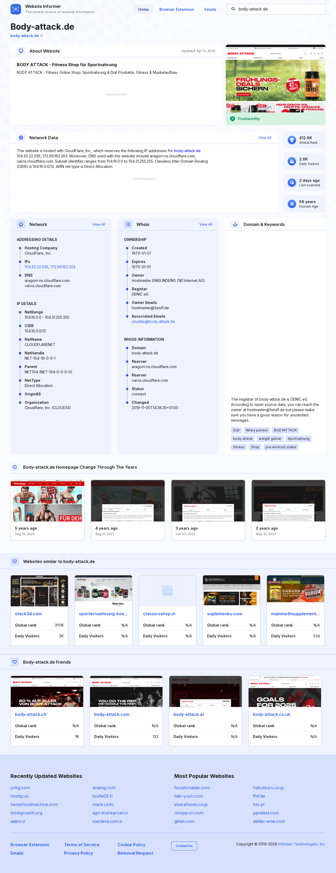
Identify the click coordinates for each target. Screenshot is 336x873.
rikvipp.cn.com (188, 812)
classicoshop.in (159, 613)
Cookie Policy (131, 844)
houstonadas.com (192, 787)
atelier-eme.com (269, 821)
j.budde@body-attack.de (153, 321)
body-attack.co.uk (271, 714)
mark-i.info (103, 804)
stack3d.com (28, 613)
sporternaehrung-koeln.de (106, 613)
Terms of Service (81, 844)
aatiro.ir (17, 821)
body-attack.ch (30, 714)
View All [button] (265, 138)
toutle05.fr (102, 796)
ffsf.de (259, 796)
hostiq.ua (19, 796)
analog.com (104, 787)
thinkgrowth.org (26, 812)
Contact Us (184, 846)
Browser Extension (176, 9)
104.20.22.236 (36, 267)
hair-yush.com (188, 796)
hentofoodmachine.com (34, 804)
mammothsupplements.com (299, 613)
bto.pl (258, 804)
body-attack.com (111, 714)
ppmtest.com (266, 812)
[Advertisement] (116, 109)
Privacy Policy (78, 853)
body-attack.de (26, 35)
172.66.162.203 (62, 267)
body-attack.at (189, 714)
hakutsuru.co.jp (268, 787)
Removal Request (135, 853)
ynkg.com (20, 787)
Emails (210, 9)
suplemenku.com (224, 613)
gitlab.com (184, 821)
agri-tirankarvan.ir (110, 812)
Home (143, 9)
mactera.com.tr (107, 821)
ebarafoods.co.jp (191, 804)
